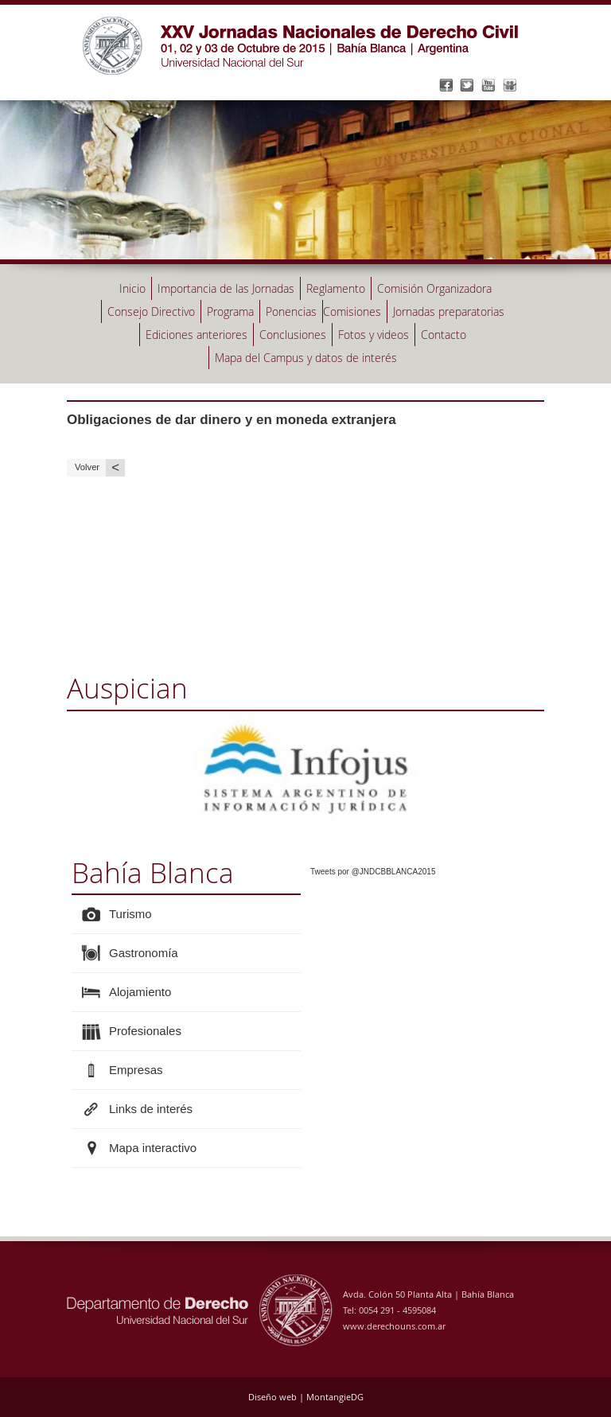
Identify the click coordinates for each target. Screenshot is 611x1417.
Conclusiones (292, 334)
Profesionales (145, 1030)
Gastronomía (143, 953)
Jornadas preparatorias (448, 311)
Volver (100, 467)
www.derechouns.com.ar (394, 1326)
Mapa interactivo (153, 1147)
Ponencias (291, 311)
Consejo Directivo (151, 311)
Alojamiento (140, 992)
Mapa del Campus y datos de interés (306, 357)
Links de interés (151, 1108)
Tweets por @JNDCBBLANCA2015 (372, 871)
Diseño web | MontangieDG (306, 1397)
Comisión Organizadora (434, 288)
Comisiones (352, 311)
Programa (230, 311)
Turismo (130, 914)
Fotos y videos (373, 334)
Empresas (136, 1069)
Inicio (132, 288)
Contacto (443, 334)
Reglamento (335, 288)
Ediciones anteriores (196, 334)
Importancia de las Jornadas (226, 288)
